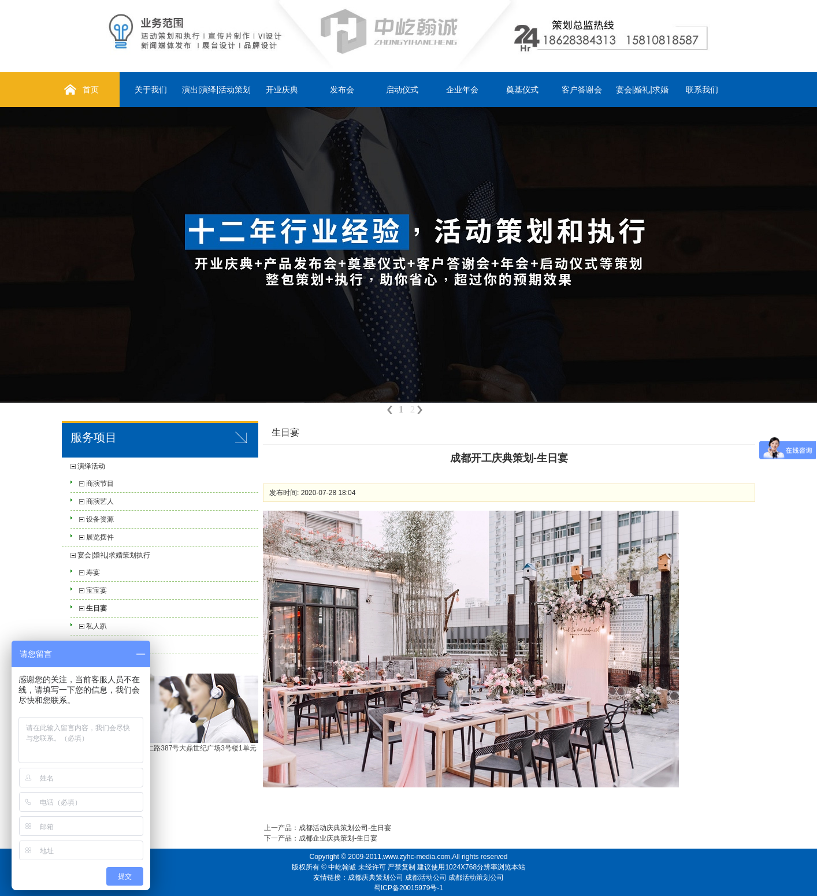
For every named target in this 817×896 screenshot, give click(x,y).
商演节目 (100, 483)
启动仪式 (402, 89)
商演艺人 (100, 501)
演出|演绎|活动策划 (216, 89)
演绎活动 (91, 466)
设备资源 (100, 519)
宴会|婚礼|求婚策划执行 (113, 555)
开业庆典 (282, 89)
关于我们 (151, 89)
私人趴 (96, 626)
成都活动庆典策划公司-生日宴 (345, 828)
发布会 (342, 89)
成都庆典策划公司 (375, 877)
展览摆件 (100, 537)
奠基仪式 (522, 89)
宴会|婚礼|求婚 (642, 89)
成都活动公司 (426, 877)
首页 (91, 89)
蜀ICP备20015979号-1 (408, 888)
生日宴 (96, 608)
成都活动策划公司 (476, 877)
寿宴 (93, 572)
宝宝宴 (96, 590)
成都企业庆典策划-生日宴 (338, 838)
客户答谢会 (582, 89)
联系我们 (702, 89)
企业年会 (462, 89)
